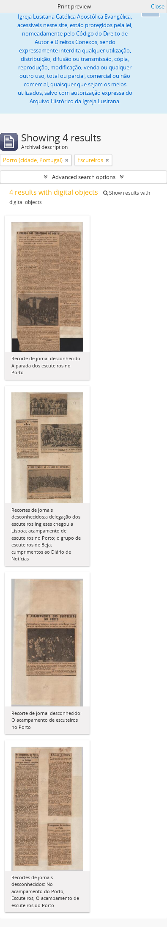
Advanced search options (83, 177)
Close (157, 6)
